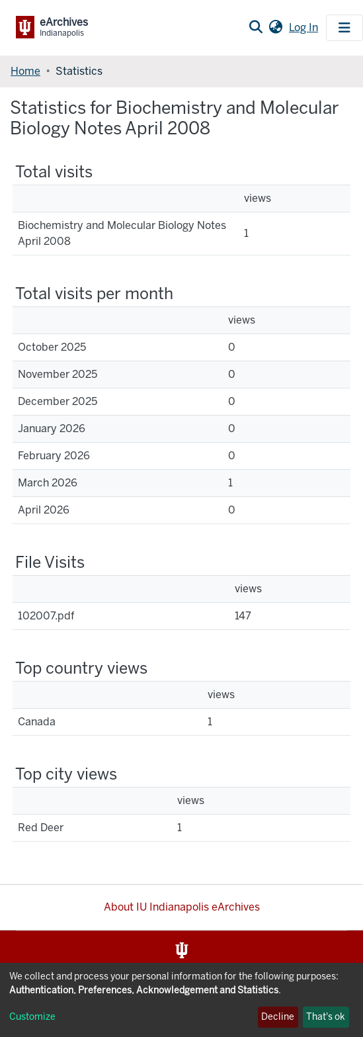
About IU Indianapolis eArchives (182, 907)
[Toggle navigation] (344, 28)
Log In (305, 27)
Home (25, 71)
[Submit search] (255, 27)
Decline (277, 1016)
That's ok (325, 1016)
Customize (32, 1016)
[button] (275, 28)
